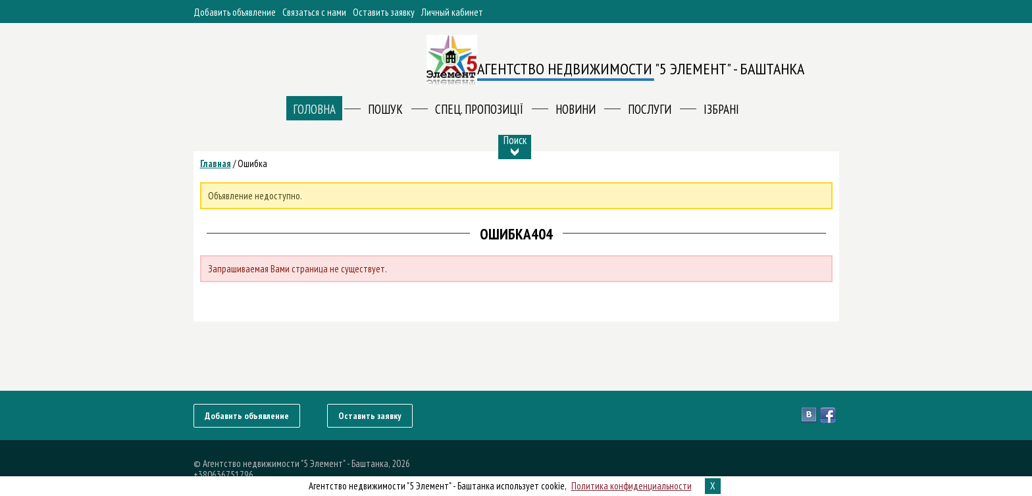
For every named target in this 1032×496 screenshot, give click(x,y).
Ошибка (252, 163)
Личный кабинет (452, 12)
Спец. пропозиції (479, 109)
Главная (215, 163)
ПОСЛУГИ (649, 109)
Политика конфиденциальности (631, 486)
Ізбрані (721, 109)
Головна (314, 109)
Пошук (385, 109)
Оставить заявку (384, 12)
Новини (575, 109)
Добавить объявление (235, 12)
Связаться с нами (314, 12)
